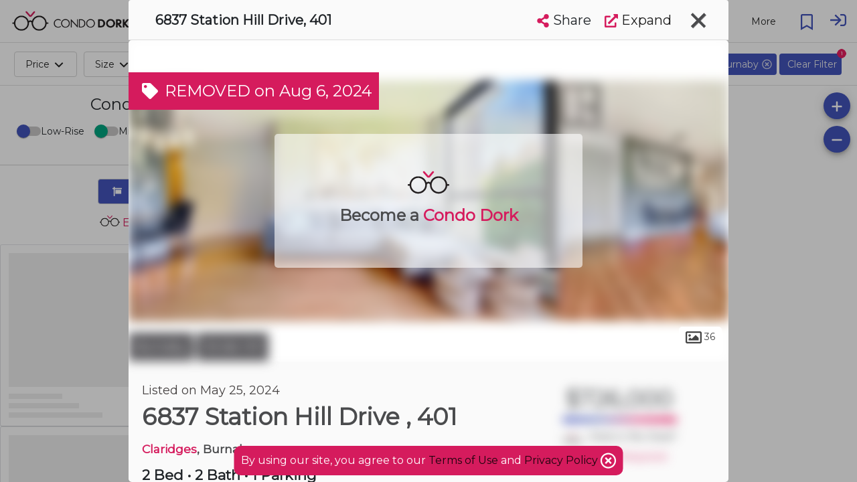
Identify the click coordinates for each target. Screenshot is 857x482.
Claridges (169, 449)
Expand (638, 20)
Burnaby (161, 346)
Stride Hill (233, 346)
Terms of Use (463, 460)
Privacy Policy (562, 460)
